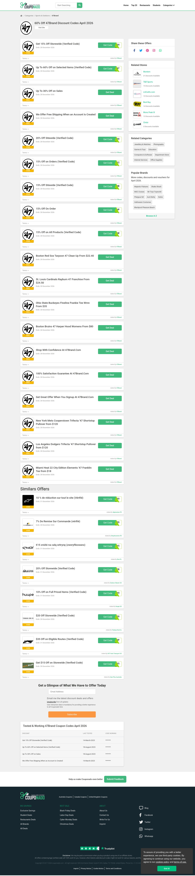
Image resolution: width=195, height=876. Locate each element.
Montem (146, 72)
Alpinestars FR (117, 512)
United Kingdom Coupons (98, 798)
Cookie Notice (98, 869)
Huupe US (119, 606)
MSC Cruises (139, 192)
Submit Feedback (115, 780)
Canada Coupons (80, 798)
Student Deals (26, 816)
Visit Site (41, 28)
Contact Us (104, 816)
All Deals (24, 829)
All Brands (24, 825)
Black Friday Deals (67, 811)
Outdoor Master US (115, 583)
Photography (158, 144)
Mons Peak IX (149, 112)
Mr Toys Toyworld (154, 192)
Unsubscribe (51, 702)
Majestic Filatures (141, 187)
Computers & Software (143, 155)
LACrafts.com (149, 92)
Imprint (102, 825)
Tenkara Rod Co (117, 630)
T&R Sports (148, 82)
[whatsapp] (160, 50)
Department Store (162, 155)
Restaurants (145, 5)
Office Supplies (156, 160)
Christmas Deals (67, 825)
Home (126, 5)
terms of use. (180, 862)
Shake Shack (156, 187)
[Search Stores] (79, 5)
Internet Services (140, 160)
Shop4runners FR (116, 536)
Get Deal (110, 92)
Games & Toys (140, 149)
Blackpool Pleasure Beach (144, 207)
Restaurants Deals (28, 820)
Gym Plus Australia (116, 677)
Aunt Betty (151, 197)
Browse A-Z (151, 216)
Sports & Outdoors (42, 16)
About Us (103, 811)
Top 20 (134, 5)
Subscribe (72, 714)
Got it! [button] (167, 868)
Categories (167, 5)
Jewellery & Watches (142, 144)
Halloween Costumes (142, 202)
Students (156, 5)
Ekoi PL (119, 559)
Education (153, 149)
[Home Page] (22, 15)
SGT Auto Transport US (115, 653)
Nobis (160, 197)
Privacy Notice (86, 869)
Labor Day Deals (67, 816)
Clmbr (145, 122)
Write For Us (105, 820)
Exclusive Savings (27, 811)
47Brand (55, 16)
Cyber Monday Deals (68, 820)
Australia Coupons (65, 798)
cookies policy (162, 862)
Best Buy (147, 102)
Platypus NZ (139, 197)
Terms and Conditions (113, 869)
